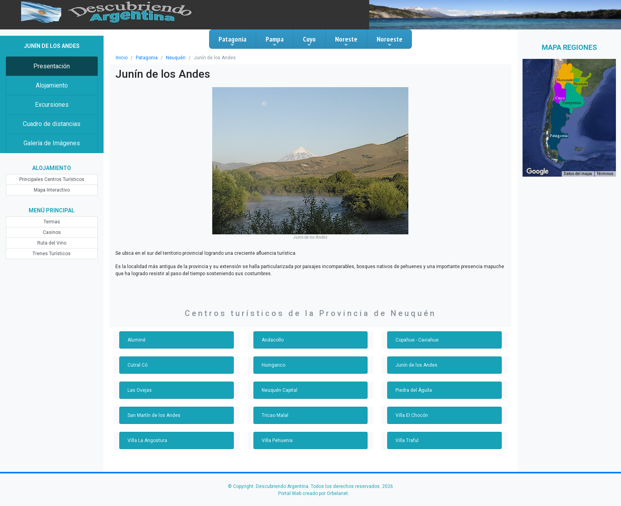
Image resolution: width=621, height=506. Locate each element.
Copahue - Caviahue (417, 340)
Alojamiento (52, 85)
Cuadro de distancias (51, 124)
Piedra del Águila (413, 390)
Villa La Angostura (147, 440)
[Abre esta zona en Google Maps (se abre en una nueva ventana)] (537, 171)
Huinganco (273, 365)
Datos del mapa (578, 174)
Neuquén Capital (279, 390)
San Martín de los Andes (153, 415)
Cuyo (309, 41)
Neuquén (176, 57)
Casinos (52, 232)
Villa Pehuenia (277, 440)
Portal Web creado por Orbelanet (313, 493)
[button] (559, 135)
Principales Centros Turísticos (51, 179)
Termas (52, 222)
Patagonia (232, 41)
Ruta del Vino (51, 243)
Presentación (51, 66)
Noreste (346, 41)
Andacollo (273, 340)
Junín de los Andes (416, 365)
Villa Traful (407, 440)
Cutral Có (137, 365)
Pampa (275, 41)
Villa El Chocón (411, 415)
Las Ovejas (139, 390)
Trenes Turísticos (52, 253)
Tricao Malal (275, 415)
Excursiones (52, 104)
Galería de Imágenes (52, 143)
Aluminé (136, 340)
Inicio (121, 57)
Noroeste (389, 41)
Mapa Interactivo (52, 190)
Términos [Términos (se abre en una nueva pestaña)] (605, 174)
